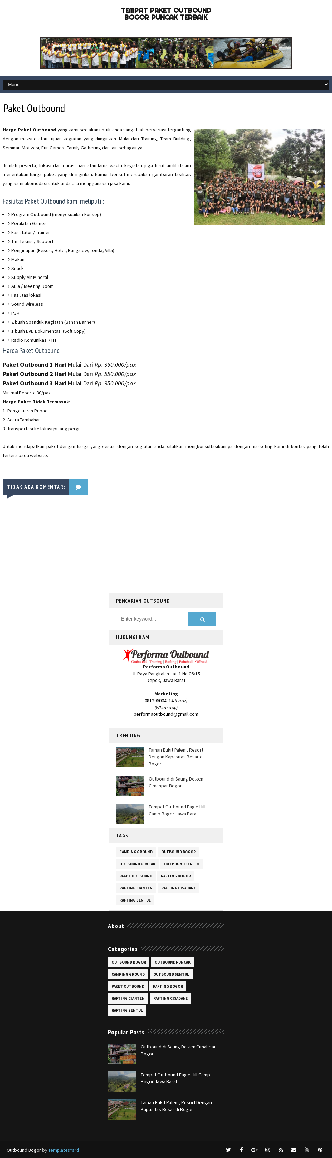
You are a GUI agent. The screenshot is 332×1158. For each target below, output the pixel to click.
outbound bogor (178, 851)
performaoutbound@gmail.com (166, 714)
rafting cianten (136, 888)
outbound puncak (137, 864)
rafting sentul (135, 900)
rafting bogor (176, 876)
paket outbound (135, 876)
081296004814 (160, 700)
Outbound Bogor (24, 1149)
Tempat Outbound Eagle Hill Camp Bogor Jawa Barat (177, 810)
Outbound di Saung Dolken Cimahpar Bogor (176, 782)
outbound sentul (182, 864)
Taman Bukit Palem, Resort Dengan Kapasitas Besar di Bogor (176, 756)
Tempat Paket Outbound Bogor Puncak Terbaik (166, 13)
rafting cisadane (178, 888)
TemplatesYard (63, 1149)
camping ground (136, 851)
